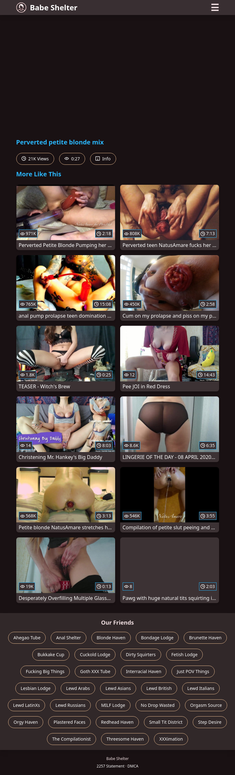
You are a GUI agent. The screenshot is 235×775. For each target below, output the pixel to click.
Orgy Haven (25, 722)
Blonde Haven (111, 638)
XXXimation (171, 739)
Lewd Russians (70, 705)
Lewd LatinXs (26, 705)
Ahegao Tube (26, 638)
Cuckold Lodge (95, 654)
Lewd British (159, 688)
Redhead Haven (117, 722)
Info (102, 159)
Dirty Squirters (141, 654)
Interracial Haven (143, 671)
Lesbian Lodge (35, 688)
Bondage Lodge (157, 638)
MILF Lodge (113, 705)
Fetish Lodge (184, 654)
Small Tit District (165, 722)
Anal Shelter (68, 638)
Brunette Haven (205, 638)
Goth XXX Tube (95, 671)
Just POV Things (193, 671)
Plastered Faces (69, 722)
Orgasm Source (206, 705)
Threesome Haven (125, 739)
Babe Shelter (47, 7)
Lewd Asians (118, 688)
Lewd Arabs (78, 688)
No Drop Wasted (158, 705)
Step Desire (210, 722)
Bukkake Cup (51, 654)
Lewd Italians (200, 688)
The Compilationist (71, 739)
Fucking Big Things (45, 671)
